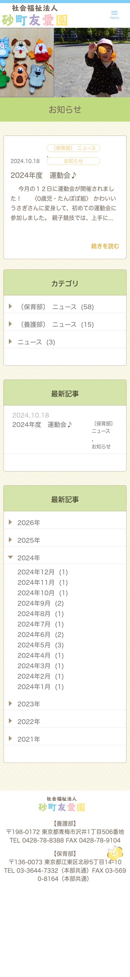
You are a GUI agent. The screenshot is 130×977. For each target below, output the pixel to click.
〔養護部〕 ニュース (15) (56, 324)
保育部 (109, 945)
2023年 (29, 704)
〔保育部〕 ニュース (73, 147)
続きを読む (105, 246)
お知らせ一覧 (43, 904)
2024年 (29, 558)
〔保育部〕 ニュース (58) (56, 307)
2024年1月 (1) (41, 687)
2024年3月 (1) (41, 666)
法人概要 (28, 946)
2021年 (29, 739)
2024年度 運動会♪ (44, 175)
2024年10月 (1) (43, 593)
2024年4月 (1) (41, 655)
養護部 (72, 945)
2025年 (29, 540)
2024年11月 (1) (43, 582)
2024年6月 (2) (41, 634)
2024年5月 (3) (41, 645)
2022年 (29, 722)
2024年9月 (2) (41, 603)
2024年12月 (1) (43, 572)
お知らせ (73, 161)
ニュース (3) (36, 342)
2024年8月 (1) (41, 614)
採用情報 (87, 904)
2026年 (29, 523)
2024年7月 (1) (41, 624)
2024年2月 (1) (41, 676)
